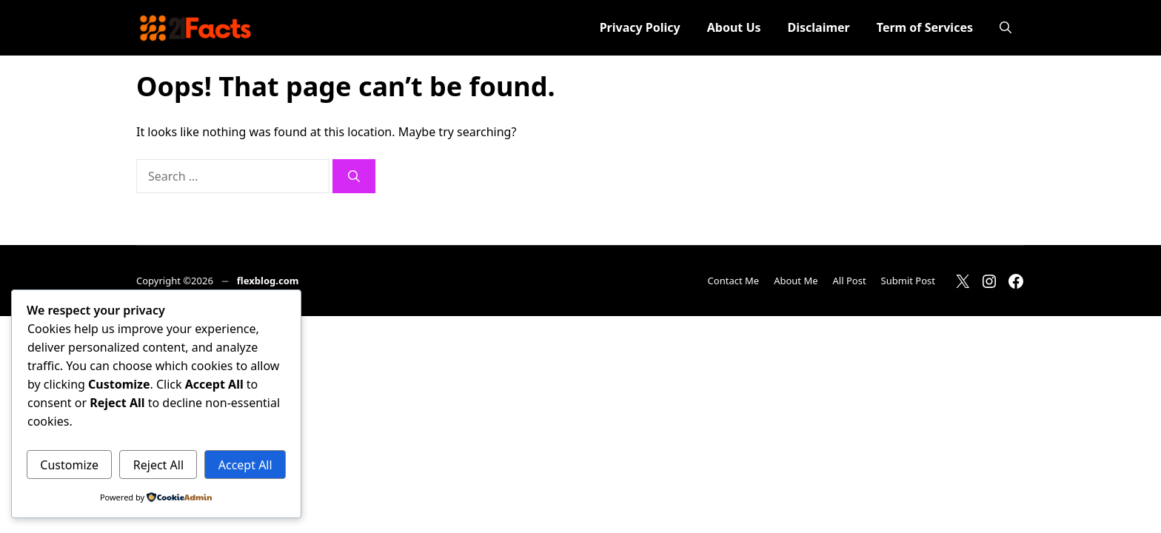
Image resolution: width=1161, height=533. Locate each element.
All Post (849, 280)
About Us (734, 27)
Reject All (158, 465)
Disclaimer (819, 27)
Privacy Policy (640, 27)
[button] (1005, 28)
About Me (795, 280)
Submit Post (908, 280)
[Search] (353, 176)
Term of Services (925, 27)
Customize (69, 465)
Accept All (245, 465)
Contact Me (734, 280)
